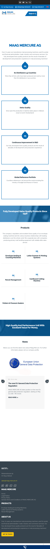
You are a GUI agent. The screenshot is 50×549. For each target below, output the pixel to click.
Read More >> (13, 397)
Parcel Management (13, 280)
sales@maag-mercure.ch (22, 7)
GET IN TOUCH (7, 534)
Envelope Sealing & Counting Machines (13, 257)
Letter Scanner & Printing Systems (37, 257)
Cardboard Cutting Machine (36, 280)
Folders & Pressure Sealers (13, 303)
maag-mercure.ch (38, 7)
